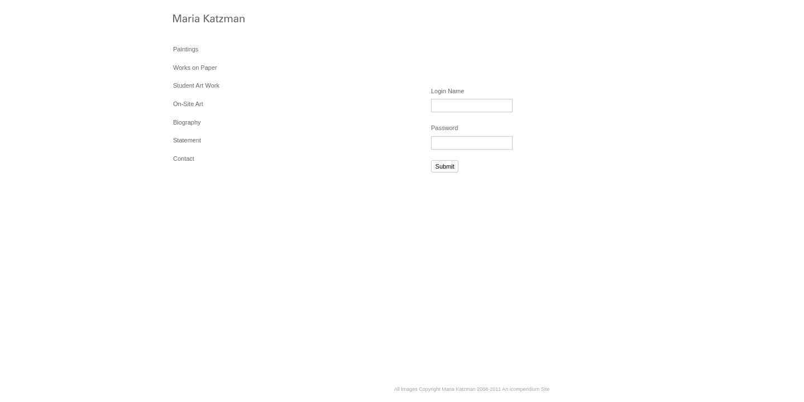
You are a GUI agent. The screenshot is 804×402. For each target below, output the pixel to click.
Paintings (185, 49)
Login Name (447, 91)
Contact (183, 158)
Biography (187, 122)
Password (444, 128)
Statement (187, 140)
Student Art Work (196, 85)
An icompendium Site (525, 389)
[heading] (201, 19)
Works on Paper (195, 67)
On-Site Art (188, 103)
